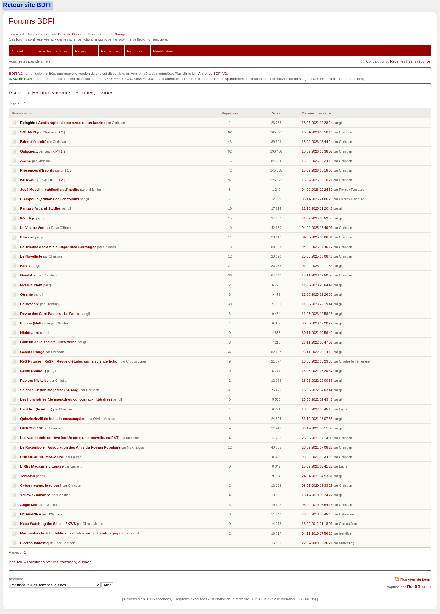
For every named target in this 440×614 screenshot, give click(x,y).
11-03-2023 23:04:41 (317, 285)
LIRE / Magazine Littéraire (42, 466)
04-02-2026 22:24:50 (317, 189)
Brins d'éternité (33, 141)
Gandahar (28, 275)
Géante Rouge (32, 352)
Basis (25, 266)
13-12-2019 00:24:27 (317, 495)
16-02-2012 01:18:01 (317, 524)
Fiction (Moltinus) (35, 323)
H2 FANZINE (30, 514)
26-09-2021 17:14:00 (317, 438)
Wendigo (27, 218)
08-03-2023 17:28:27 (317, 323)
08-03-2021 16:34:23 (317, 457)
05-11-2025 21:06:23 (317, 199)
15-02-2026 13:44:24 (317, 141)
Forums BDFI (32, 21)
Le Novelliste (31, 256)
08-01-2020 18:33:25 (317, 485)
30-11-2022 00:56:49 (317, 332)
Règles (80, 51)
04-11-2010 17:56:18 (317, 533)
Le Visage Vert (32, 227)
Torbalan (27, 476)
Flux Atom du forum (415, 579)
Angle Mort (29, 505)
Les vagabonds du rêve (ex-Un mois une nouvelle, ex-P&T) (69, 437)
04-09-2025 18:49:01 (317, 227)
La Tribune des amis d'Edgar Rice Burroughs (58, 247)
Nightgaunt (29, 332)
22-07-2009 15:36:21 (317, 543)
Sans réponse (419, 61)
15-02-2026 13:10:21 (317, 180)
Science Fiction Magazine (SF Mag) (49, 390)
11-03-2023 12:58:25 (317, 314)
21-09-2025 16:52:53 (317, 218)
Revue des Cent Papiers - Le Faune (50, 314)
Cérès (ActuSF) (33, 371)
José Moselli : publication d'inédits (49, 189)
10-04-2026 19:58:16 (317, 132)
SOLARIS (28, 132)
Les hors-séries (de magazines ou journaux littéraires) (66, 399)
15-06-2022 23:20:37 (317, 371)
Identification (163, 51)
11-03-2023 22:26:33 (317, 294)
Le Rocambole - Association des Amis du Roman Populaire (70, 447)
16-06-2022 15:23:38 (317, 361)
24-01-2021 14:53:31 (317, 476)
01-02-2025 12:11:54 (317, 266)
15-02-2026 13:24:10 (317, 161)
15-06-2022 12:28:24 (317, 123)
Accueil (17, 51)
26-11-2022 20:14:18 (317, 352)
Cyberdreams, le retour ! (40, 485)
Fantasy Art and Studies (40, 208)
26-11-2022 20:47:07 (317, 342)
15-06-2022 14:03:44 (317, 390)
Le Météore (29, 304)
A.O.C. (25, 161)
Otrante (26, 294)
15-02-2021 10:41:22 (317, 466)
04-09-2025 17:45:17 (317, 247)
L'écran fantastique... (38, 543)
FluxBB (413, 587)
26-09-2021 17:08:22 (317, 447)
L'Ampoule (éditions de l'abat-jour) (49, 199)
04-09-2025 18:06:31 (317, 237)
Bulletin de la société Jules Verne (48, 342)
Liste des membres (52, 51)
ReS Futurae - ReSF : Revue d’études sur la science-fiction (69, 361)
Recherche (110, 51)
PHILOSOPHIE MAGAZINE (42, 457)
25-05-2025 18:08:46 (317, 256)
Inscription (135, 51)
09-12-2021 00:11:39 (317, 428)
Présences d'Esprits (37, 170)
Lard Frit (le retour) (36, 409)
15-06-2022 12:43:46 (317, 399)
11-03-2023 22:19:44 (317, 304)
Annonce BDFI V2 (212, 73)
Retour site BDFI (27, 5)
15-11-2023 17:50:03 (317, 275)
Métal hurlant (31, 285)
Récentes (397, 61)
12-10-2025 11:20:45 (317, 208)
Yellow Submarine (35, 495)
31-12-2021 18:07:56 (317, 419)
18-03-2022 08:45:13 (317, 409)
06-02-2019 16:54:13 (317, 505)
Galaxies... (29, 151)
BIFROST (28, 180)
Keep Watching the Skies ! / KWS (48, 524)
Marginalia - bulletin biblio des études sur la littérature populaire (74, 533)
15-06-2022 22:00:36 (317, 380)
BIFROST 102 (31, 428)
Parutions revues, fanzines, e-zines (72, 93)
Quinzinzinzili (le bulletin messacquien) (53, 419)
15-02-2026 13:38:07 (317, 151)
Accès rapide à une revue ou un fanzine (71, 123)
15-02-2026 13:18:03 (317, 170)
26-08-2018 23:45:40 (317, 514)
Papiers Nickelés (34, 380)
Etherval (27, 237)
